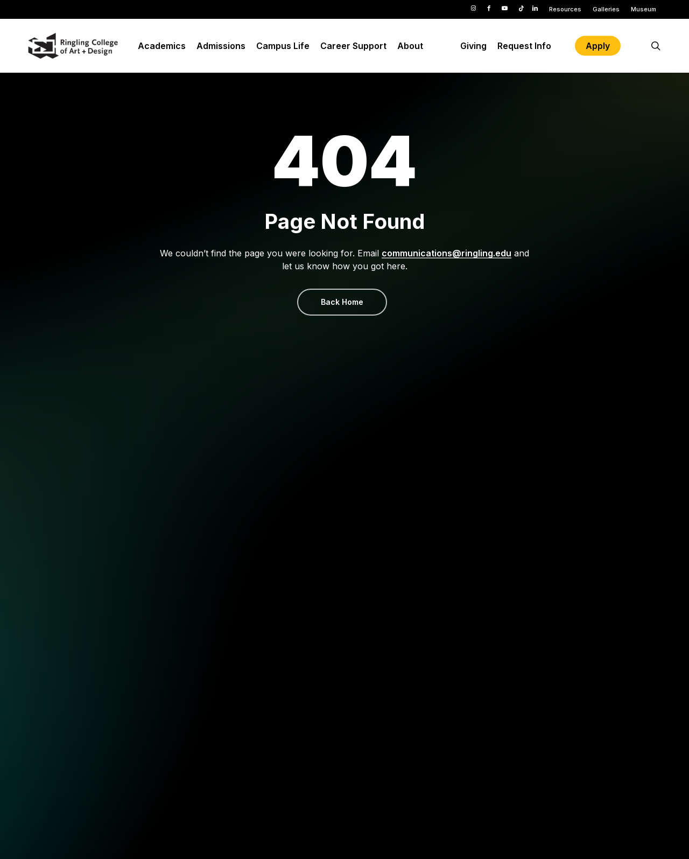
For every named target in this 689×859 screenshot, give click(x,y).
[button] (342, 302)
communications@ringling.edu (446, 253)
